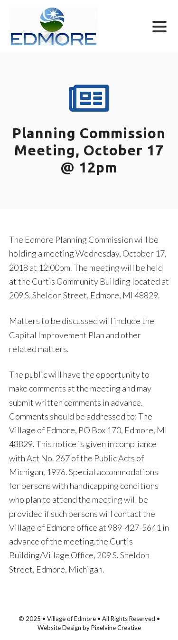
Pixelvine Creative (116, 627)
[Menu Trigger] (160, 26)
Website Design (59, 627)
